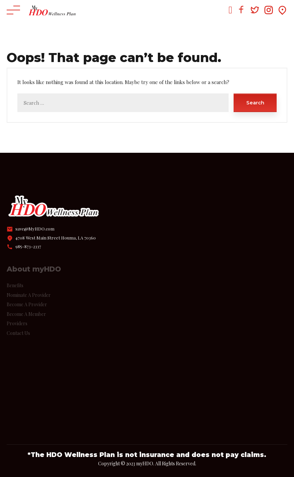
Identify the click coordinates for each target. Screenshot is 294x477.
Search (255, 102)
